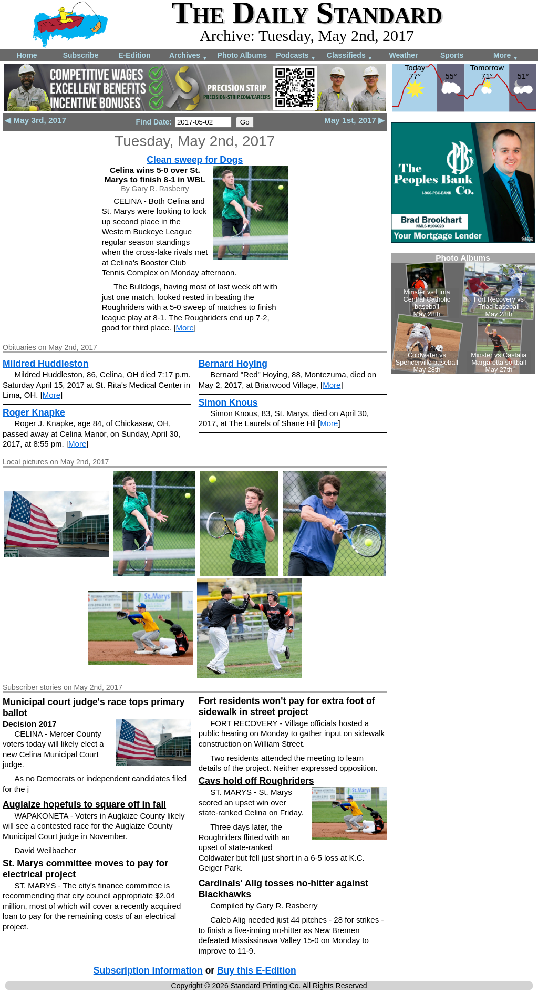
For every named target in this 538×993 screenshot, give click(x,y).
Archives (188, 56)
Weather (403, 55)
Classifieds (350, 56)
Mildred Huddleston (45, 363)
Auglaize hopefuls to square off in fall (84, 804)
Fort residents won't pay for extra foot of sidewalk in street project (287, 706)
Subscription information (148, 970)
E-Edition (134, 55)
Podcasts (296, 56)
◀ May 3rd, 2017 (35, 120)
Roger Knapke (34, 412)
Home (27, 55)
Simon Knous (228, 402)
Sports (451, 55)
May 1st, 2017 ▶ (354, 120)
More (505, 56)
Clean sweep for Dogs (195, 159)
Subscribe (81, 55)
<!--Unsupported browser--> (463, 313)
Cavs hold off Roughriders (256, 780)
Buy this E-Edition (256, 970)
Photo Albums (242, 55)
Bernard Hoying (233, 363)
